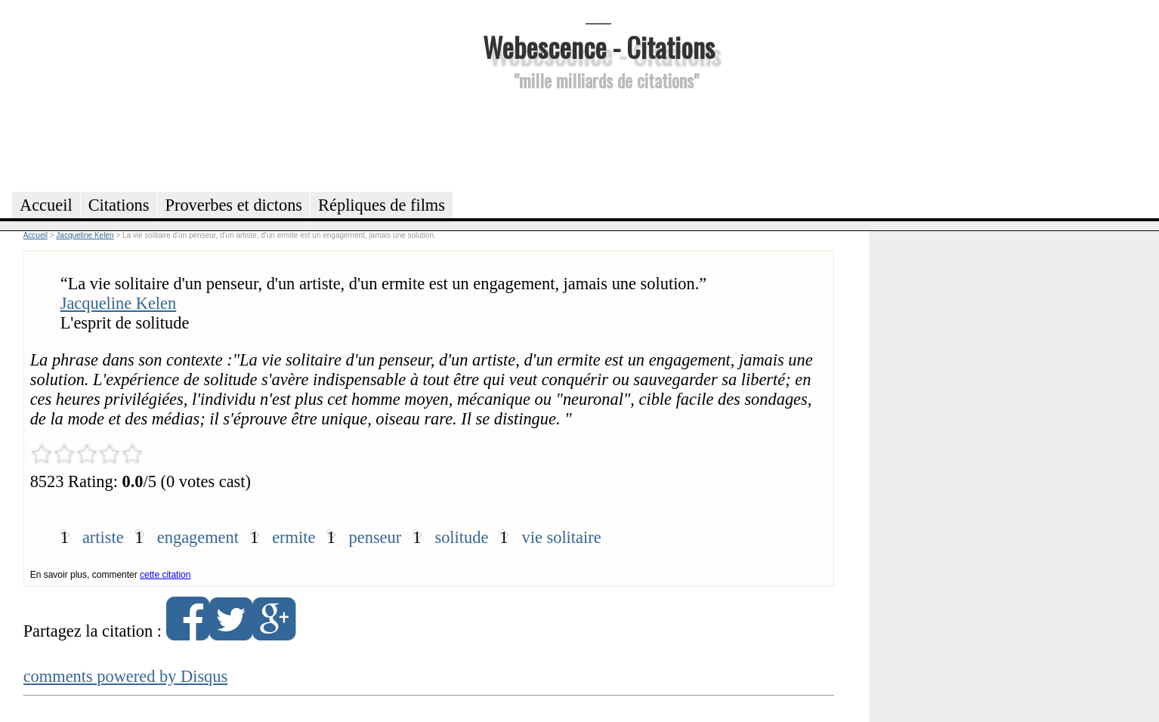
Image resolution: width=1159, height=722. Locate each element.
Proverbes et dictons (234, 205)
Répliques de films (381, 205)
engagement (198, 537)
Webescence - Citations (599, 46)
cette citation (165, 574)
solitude (461, 537)
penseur (375, 537)
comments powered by (125, 676)
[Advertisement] (598, 139)
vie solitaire (561, 537)
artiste (103, 537)
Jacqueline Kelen (118, 303)
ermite (293, 537)
